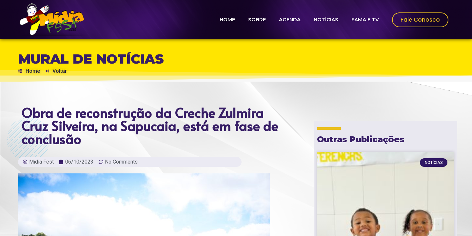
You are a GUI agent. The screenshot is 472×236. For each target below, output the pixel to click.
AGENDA (290, 19)
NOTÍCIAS (326, 19)
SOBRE (257, 19)
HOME (227, 19)
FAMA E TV (365, 19)
